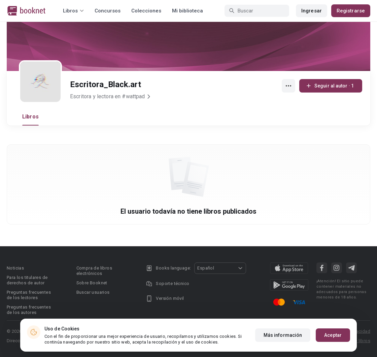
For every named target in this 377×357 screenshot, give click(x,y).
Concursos (108, 11)
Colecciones (146, 11)
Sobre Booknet (91, 282)
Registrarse (351, 11)
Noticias (15, 268)
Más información (283, 335)
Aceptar (333, 335)
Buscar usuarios (93, 292)
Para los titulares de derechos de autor (27, 280)
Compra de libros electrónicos (94, 270)
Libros (30, 116)
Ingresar (311, 11)
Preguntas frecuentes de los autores (29, 310)
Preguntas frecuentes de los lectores (29, 295)
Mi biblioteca (187, 11)
